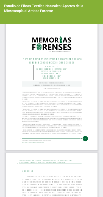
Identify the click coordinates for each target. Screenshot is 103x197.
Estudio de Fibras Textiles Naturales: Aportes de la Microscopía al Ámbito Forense (43, 8)
